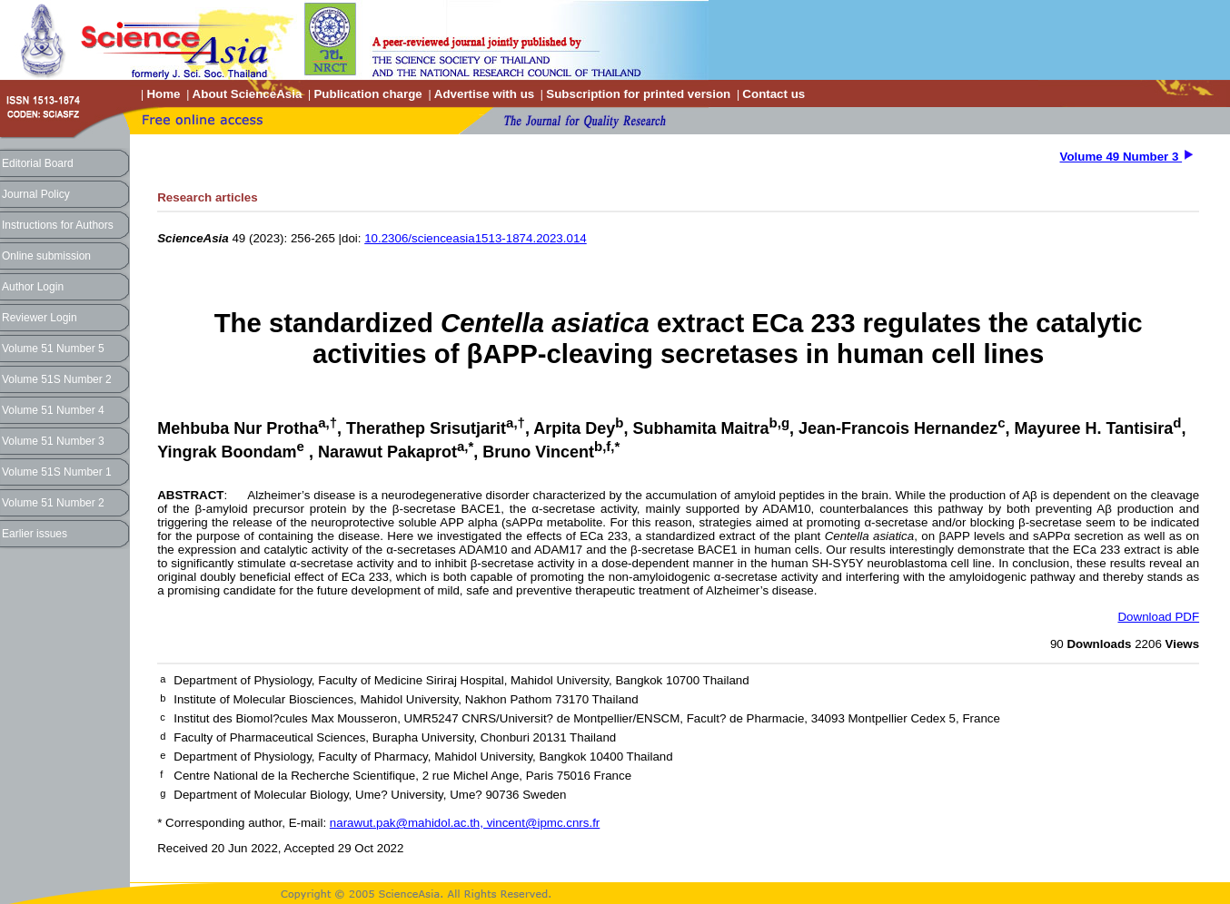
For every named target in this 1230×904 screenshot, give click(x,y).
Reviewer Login (39, 317)
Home (163, 94)
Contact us (773, 94)
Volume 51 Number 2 (53, 502)
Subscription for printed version (638, 94)
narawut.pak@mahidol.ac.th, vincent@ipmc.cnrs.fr (465, 823)
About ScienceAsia (248, 94)
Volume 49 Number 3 (1121, 156)
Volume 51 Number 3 (53, 441)
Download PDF (1158, 617)
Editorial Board (38, 163)
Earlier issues (34, 533)
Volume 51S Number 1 (57, 472)
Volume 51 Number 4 (53, 410)
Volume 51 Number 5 (53, 348)
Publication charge (367, 94)
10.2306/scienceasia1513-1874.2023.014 (475, 238)
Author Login (33, 286)
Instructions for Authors (58, 225)
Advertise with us (484, 94)
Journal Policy (36, 194)
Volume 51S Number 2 (57, 379)
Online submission (46, 256)
